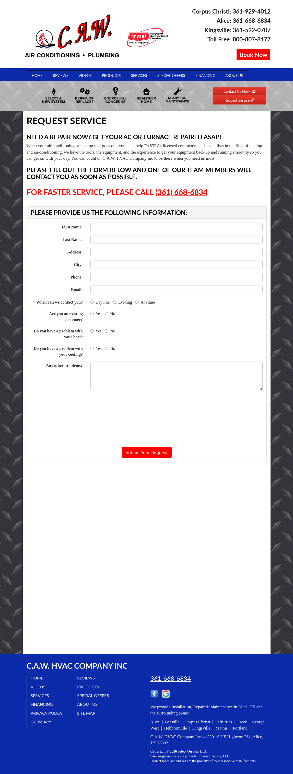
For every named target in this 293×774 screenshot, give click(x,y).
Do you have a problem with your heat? (58, 334)
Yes (95, 313)
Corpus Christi (197, 722)
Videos (85, 75)
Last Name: (72, 239)
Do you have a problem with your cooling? (58, 351)
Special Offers (171, 75)
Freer (242, 722)
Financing (205, 75)
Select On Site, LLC (192, 751)
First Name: (72, 227)
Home (37, 75)
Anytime (145, 302)
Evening (122, 302)
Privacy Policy (47, 713)
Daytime (100, 302)
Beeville (172, 722)
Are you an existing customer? (66, 316)
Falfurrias (223, 722)
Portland (240, 728)
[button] (146, 452)
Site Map (86, 713)
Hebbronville (175, 728)
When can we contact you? (59, 302)
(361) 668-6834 (181, 192)
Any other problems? (64, 365)
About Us (234, 75)
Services (139, 75)
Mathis (222, 728)
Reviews (60, 75)
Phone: (77, 277)
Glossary (41, 721)
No (110, 313)
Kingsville (201, 728)
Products (111, 75)
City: (78, 264)
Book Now (253, 54)
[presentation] (147, 423)
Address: (75, 252)
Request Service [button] (239, 100)
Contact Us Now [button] (239, 91)
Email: (77, 289)
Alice (155, 722)
